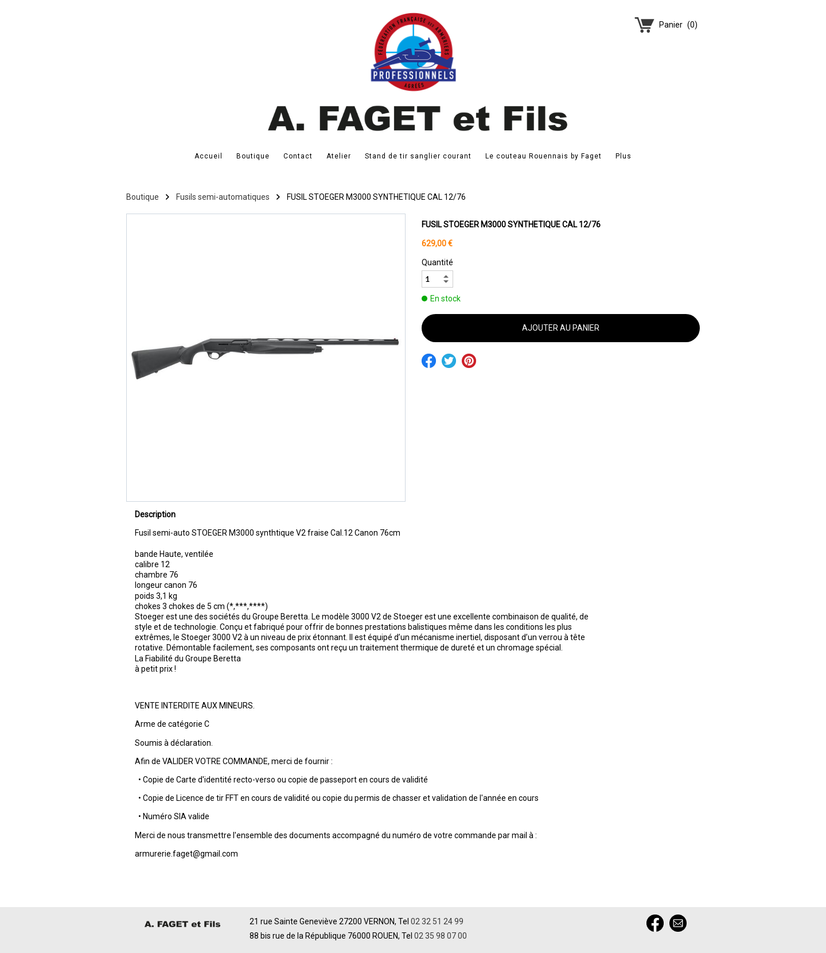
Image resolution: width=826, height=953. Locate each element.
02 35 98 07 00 (440, 935)
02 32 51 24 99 (437, 921)
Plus (623, 156)
